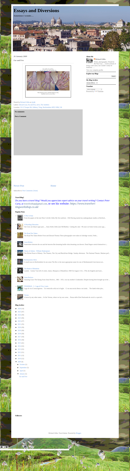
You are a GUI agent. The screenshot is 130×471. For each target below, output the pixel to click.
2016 (19, 340)
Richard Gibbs (100, 59)
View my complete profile (94, 70)
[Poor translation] (5, 447)
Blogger (78, 433)
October (22, 364)
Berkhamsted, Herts (30, 260)
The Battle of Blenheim (31, 268)
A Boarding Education (31, 224)
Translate (98, 91)
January (22, 374)
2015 (19, 343)
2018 (19, 333)
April (21, 371)
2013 (19, 349)
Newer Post (19, 185)
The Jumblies (45, 105)
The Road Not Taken (30, 233)
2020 (19, 327)
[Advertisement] (26, 397)
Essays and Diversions (36, 10)
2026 (19, 308)
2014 (19, 346)
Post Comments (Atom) (30, 191)
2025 (19, 312)
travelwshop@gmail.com (35, 203)
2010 (19, 358)
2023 (19, 318)
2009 (19, 362)
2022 (19, 321)
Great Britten (28, 242)
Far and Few (32, 105)
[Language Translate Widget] (94, 89)
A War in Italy (28, 216)
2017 (19, 337)
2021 (19, 324)
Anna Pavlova (28, 277)
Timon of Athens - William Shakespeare (37, 251)
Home (53, 185)
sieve (38, 105)
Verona (26, 295)
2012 (19, 352)
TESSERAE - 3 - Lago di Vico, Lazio (36, 286)
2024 (19, 315)
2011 (19, 355)
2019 (19, 330)
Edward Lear (23, 105)
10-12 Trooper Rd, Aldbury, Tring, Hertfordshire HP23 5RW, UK (41, 107)
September (23, 367)
